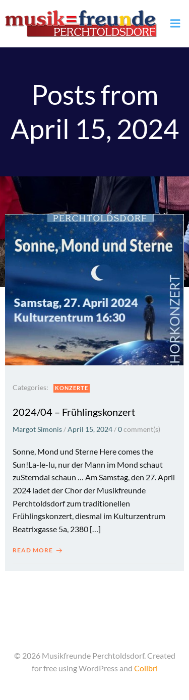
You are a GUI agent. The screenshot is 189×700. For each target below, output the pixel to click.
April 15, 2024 (90, 429)
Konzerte (71, 388)
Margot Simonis (37, 429)
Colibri (146, 668)
